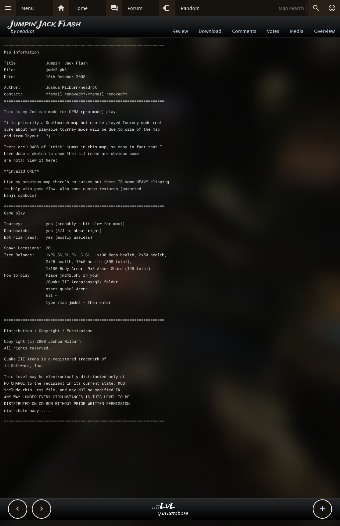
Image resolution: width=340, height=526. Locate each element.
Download (210, 31)
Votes (273, 31)
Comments (244, 31)
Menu (27, 8)
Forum (135, 8)
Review (180, 31)
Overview (324, 31)
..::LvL (164, 506)
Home (81, 8)
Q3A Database (172, 513)
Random (190, 8)
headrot (25, 31)
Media (296, 31)
